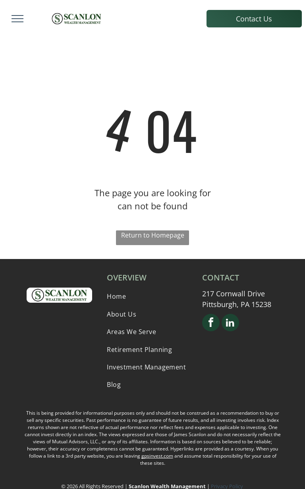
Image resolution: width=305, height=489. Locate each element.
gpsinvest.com (157, 455)
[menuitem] (152, 296)
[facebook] (211, 323)
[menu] (17, 18)
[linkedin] (230, 323)
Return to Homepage (152, 235)
